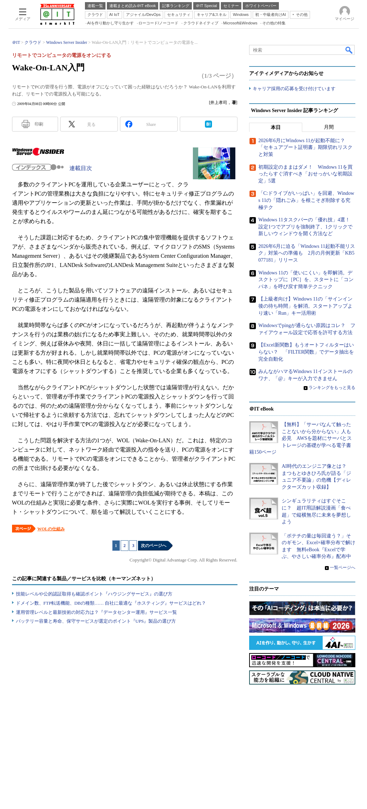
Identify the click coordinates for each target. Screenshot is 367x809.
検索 (349, 50)
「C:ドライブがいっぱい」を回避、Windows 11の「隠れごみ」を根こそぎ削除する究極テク (306, 200)
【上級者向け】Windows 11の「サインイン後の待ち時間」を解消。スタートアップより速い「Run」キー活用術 (305, 305)
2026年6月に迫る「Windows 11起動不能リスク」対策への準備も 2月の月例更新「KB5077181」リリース (306, 253)
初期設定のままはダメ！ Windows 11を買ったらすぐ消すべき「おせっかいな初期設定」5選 (305, 174)
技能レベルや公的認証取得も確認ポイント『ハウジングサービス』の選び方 (94, 593)
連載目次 (80, 168)
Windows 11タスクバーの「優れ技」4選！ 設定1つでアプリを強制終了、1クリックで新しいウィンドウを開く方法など (306, 226)
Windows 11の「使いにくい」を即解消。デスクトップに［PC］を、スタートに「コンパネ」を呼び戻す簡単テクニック (306, 279)
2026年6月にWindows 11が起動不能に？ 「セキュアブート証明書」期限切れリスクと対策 (305, 147)
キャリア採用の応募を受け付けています (294, 88)
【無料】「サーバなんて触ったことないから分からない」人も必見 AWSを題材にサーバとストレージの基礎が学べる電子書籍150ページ (300, 438)
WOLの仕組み (51, 528)
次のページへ (153, 545)
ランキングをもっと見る (332, 387)
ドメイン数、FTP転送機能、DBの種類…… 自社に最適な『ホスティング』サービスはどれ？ (111, 603)
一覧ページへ (342, 567)
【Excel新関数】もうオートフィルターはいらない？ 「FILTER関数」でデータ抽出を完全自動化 (306, 351)
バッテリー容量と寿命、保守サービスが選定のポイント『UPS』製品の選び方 (96, 621)
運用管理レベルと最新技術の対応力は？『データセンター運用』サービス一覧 (96, 612)
